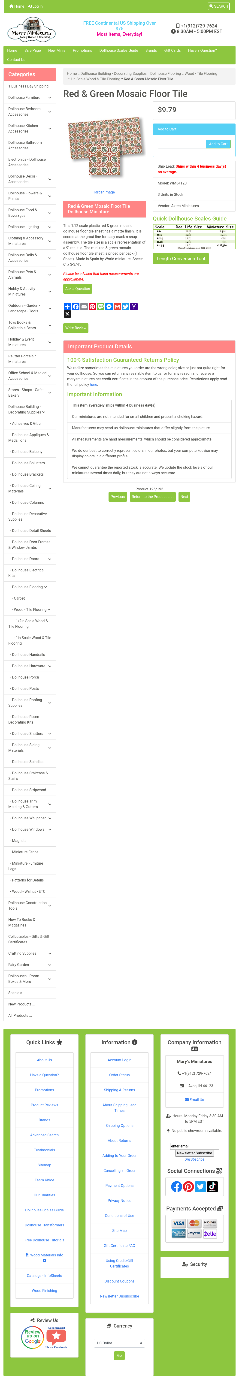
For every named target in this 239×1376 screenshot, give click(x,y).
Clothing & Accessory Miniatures (29, 241)
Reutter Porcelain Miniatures (22, 359)
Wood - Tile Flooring (201, 73)
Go (119, 1355)
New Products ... (21, 1004)
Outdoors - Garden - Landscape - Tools (29, 308)
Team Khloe (44, 1180)
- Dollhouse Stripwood (27, 790)
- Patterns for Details (26, 880)
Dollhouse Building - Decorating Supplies (114, 73)
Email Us (194, 1100)
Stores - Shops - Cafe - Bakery (29, 393)
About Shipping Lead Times (119, 1108)
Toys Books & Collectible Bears (29, 325)
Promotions (82, 50)
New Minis (57, 50)
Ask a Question (77, 289)
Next (184, 497)
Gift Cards (172, 50)
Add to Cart (218, 144)
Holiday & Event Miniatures (29, 342)
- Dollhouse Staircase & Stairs (28, 776)
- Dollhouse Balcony (25, 452)
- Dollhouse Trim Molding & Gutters (29, 804)
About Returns (119, 1140)
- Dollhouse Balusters (26, 463)
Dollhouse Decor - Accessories (29, 179)
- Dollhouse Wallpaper (29, 818)
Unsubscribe (194, 1159)
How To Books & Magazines (21, 922)
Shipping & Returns (119, 1090)
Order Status (119, 1075)
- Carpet (16, 598)
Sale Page (32, 50)
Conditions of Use (119, 1215)
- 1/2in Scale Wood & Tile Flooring (28, 624)
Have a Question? (202, 50)
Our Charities (44, 1195)
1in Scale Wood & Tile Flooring (95, 79)
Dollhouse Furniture (29, 97)
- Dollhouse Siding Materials (29, 748)
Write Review (75, 328)
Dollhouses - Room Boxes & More (29, 979)
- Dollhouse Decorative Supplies (27, 517)
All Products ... (20, 1015)
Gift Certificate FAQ (119, 1245)
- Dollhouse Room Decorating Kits (23, 719)
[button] (219, 6)
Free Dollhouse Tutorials (44, 1240)
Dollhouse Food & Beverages (29, 213)
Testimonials (44, 1150)
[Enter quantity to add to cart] (182, 144)
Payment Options (119, 1185)
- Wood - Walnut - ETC (26, 891)
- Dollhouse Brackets (26, 474)
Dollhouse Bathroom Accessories (25, 145)
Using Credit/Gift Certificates (119, 1263)
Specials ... (17, 993)
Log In (35, 6)
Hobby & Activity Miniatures (29, 291)
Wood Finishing (44, 1290)
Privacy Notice (119, 1200)
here (93, 384)
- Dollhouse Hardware (29, 666)
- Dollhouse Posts (23, 688)
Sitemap (44, 1165)
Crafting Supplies (29, 953)
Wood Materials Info (45, 1257)
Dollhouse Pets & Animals (29, 275)
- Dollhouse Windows (29, 829)
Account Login (119, 1060)
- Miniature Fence (23, 852)
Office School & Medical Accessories (29, 376)
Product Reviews (44, 1105)
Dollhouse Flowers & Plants (29, 196)
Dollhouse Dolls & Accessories (29, 258)
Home (16, 6)
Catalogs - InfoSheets (44, 1275)
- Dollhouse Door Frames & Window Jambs (29, 545)
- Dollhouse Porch (23, 677)
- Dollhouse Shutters (29, 733)
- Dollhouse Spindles (25, 762)
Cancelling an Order (119, 1170)
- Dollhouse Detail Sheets (29, 530)
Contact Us (16, 59)
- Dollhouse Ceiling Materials (29, 488)
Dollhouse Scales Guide (119, 50)
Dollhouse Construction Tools (29, 906)
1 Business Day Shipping (28, 86)
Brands (151, 50)
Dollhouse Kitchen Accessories (29, 128)
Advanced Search (44, 1135)
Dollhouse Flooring (165, 73)
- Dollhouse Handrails (26, 654)
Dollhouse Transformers (44, 1225)
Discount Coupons (119, 1281)
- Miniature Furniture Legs (25, 866)
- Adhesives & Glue (24, 423)
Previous (118, 497)
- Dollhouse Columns (26, 502)
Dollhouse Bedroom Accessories (29, 112)
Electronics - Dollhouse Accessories (27, 162)
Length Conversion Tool (181, 258)
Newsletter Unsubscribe (119, 1296)
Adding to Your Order (119, 1155)
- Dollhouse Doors (29, 559)
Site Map (119, 1230)
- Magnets (17, 841)
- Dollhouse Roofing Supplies (29, 703)
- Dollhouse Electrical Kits (26, 573)
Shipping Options (119, 1125)
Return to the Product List (153, 497)
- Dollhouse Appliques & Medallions (28, 438)
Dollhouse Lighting (29, 227)
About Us (44, 1060)
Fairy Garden (29, 965)
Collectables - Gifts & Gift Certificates (28, 939)
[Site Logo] (42, 29)
